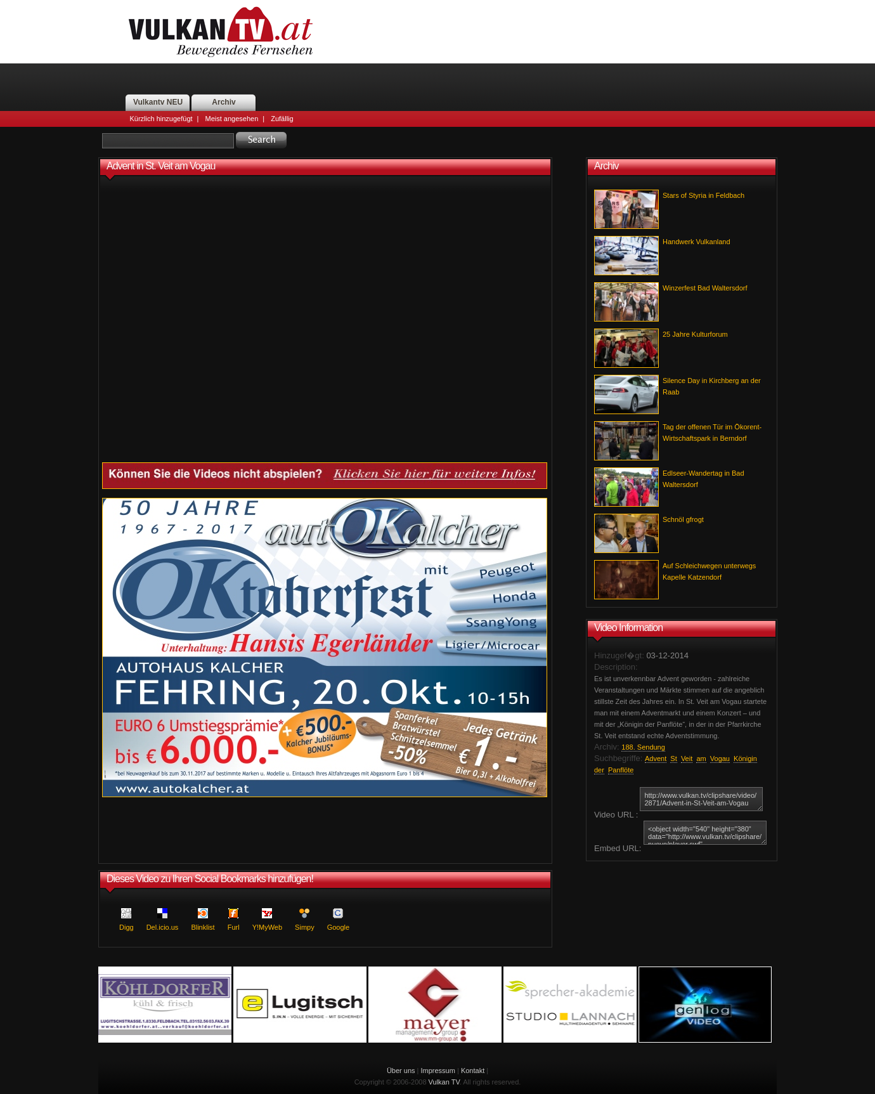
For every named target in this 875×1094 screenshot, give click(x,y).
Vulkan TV (444, 1082)
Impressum (438, 1070)
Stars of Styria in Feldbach (703, 195)
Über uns (401, 1070)
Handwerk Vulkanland (696, 241)
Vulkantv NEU (158, 102)
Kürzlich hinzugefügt (161, 118)
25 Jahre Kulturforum (695, 334)
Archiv (223, 102)
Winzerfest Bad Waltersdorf (705, 288)
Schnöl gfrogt (683, 519)
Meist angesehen (231, 118)
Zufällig (282, 118)
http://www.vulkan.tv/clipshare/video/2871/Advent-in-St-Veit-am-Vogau (701, 799)
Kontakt (472, 1070)
